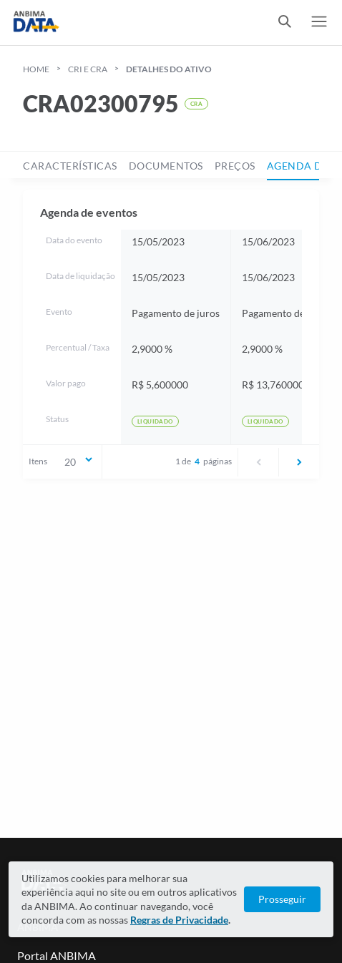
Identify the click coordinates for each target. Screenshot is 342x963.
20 (79, 461)
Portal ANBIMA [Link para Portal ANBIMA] (56, 955)
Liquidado (155, 421)
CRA (196, 104)
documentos (166, 166)
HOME (36, 69)
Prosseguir (282, 899)
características (70, 166)
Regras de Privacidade (179, 920)
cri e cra (87, 69)
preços (235, 166)
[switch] (284, 22)
